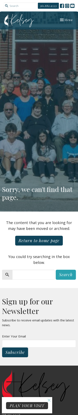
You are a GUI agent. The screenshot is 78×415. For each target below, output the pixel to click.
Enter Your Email (14, 336)
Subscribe (15, 352)
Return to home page (39, 240)
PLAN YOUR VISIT (27, 405)
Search (66, 274)
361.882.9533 (48, 6)
